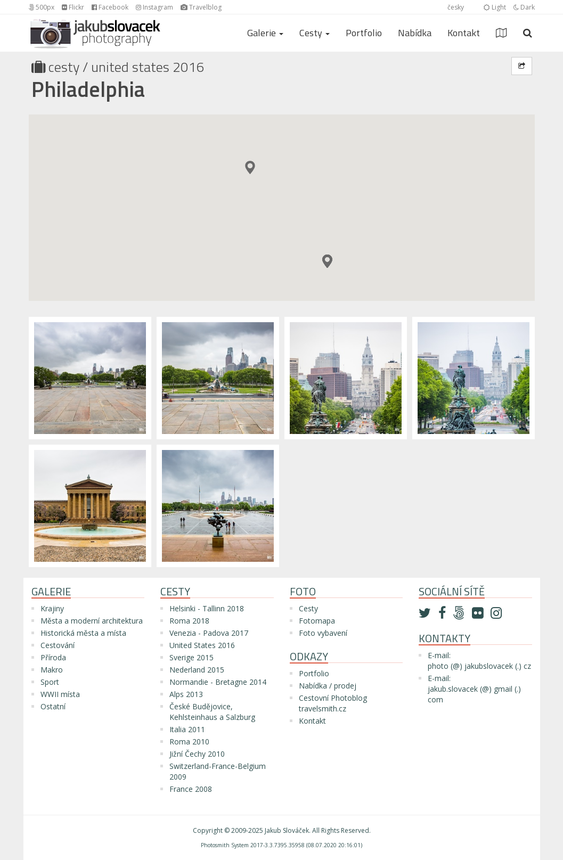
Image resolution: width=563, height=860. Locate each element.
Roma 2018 (189, 621)
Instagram (154, 7)
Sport (49, 682)
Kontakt (463, 33)
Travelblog (201, 7)
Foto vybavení (323, 633)
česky (455, 7)
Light (495, 7)
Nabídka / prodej (327, 686)
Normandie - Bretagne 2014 (217, 682)
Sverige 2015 (191, 657)
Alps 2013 (186, 694)
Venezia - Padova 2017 (208, 633)
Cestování (57, 645)
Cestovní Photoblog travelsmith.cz (333, 703)
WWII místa (60, 694)
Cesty (63, 66)
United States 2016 (148, 66)
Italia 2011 (187, 729)
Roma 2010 (189, 741)
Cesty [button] (314, 33)
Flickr (73, 7)
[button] (327, 261)
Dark (524, 7)
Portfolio (364, 33)
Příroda (53, 657)
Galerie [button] (265, 33)
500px (41, 7)
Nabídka (414, 33)
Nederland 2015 (196, 670)
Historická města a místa (83, 633)
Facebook (110, 7)
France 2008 (190, 789)
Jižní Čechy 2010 (197, 754)
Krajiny (52, 608)
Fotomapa (317, 621)
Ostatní (53, 706)
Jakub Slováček (287, 830)
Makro (51, 670)
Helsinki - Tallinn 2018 (206, 608)
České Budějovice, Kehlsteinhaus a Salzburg (212, 711)
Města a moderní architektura (91, 621)
